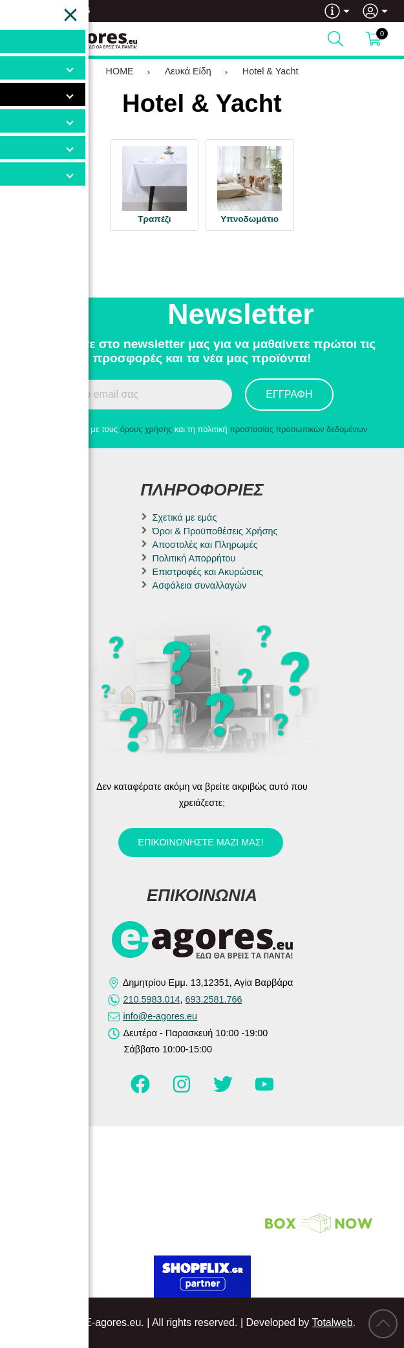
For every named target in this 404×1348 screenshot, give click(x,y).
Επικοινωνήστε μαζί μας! (200, 842)
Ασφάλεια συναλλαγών (200, 585)
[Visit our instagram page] (183, 1090)
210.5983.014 (151, 999)
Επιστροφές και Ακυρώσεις (208, 572)
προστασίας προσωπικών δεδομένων (298, 429)
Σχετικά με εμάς (185, 517)
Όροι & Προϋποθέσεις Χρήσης (215, 531)
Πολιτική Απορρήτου (194, 558)
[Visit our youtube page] (264, 1090)
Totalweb (332, 1322)
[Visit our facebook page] (142, 1090)
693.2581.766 (62, 10)
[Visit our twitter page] (224, 1090)
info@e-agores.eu (160, 1016)
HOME (120, 71)
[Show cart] (373, 39)
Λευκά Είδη (188, 71)
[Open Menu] (23, 38)
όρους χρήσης (146, 429)
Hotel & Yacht (270, 71)
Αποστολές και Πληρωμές (205, 544)
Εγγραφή (289, 394)
